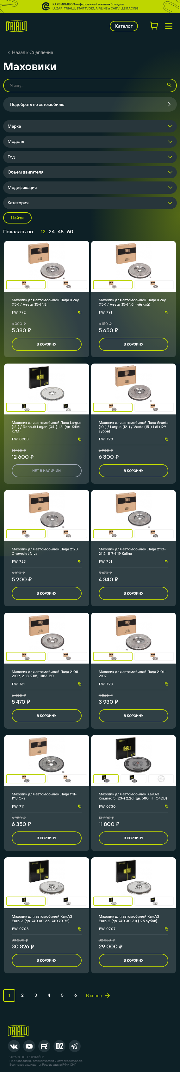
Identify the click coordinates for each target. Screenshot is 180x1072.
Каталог (124, 26)
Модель (16, 141)
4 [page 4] (49, 995)
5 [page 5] (62, 995)
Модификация (22, 187)
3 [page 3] (35, 995)
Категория (18, 202)
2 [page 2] (22, 995)
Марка (14, 126)
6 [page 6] (75, 995)
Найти (17, 217)
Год (11, 156)
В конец (98, 995)
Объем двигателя (25, 172)
